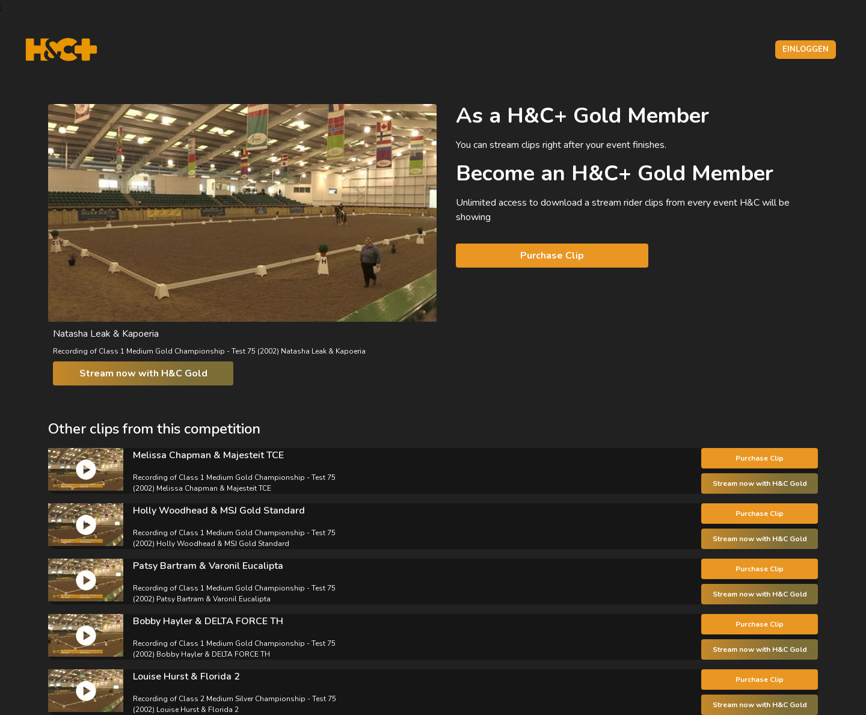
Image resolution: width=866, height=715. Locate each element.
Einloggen (805, 49)
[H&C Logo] (61, 49)
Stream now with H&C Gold (143, 373)
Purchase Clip (552, 255)
